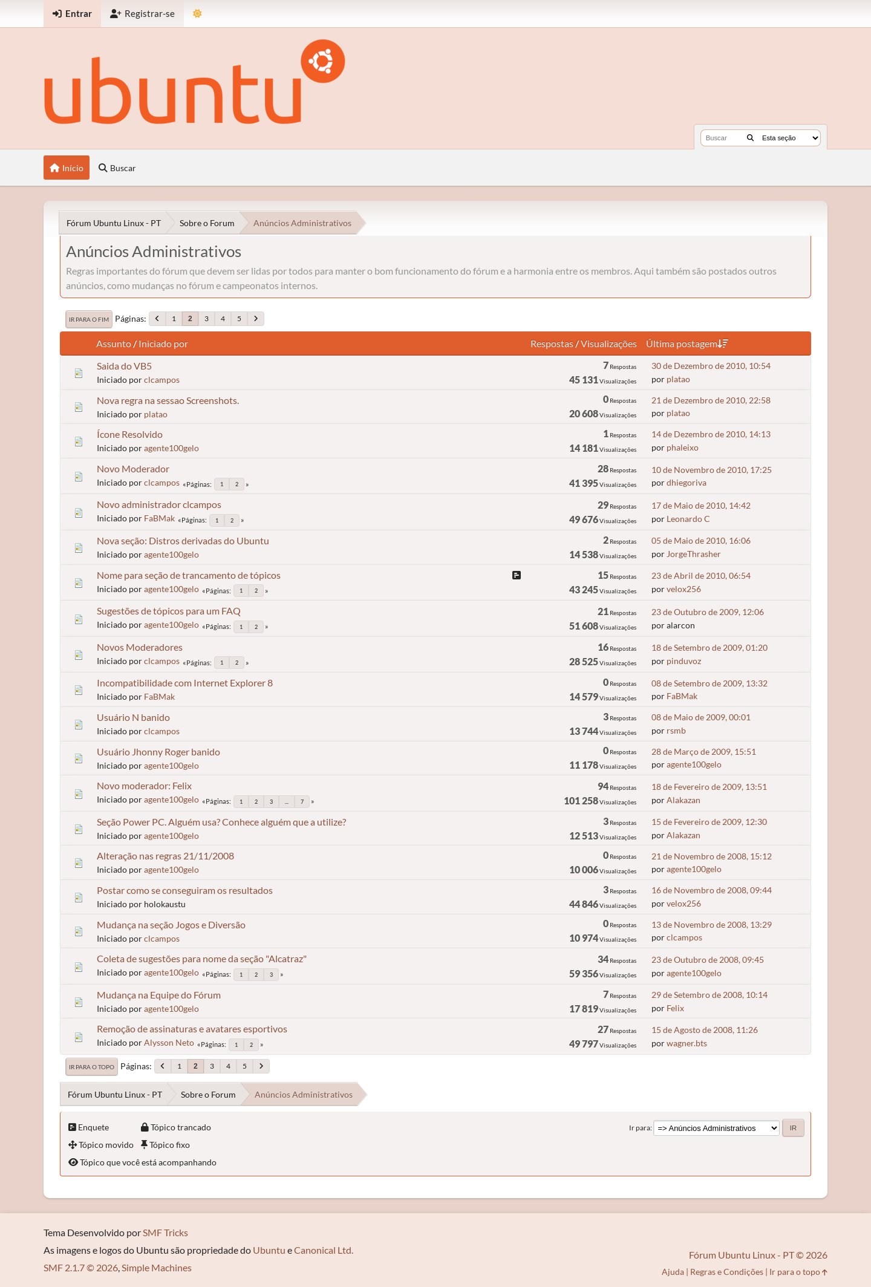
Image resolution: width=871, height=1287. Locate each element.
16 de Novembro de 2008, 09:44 (711, 890)
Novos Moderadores (140, 647)
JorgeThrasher (694, 554)
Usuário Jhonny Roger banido (158, 751)
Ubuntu (269, 1250)
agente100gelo (171, 448)
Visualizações (609, 343)
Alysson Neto (169, 1042)
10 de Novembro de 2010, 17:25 (711, 469)
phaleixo (683, 447)
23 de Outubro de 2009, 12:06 (707, 612)
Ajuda (673, 1271)
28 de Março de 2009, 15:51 (703, 751)
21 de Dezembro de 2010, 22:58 (711, 400)
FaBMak (159, 518)
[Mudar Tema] (197, 13)
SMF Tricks (165, 1232)
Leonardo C (688, 518)
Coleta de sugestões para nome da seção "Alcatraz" (202, 958)
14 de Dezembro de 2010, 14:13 (711, 434)
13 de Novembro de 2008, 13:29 (711, 924)
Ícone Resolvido (130, 434)
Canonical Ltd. (323, 1250)
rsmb (676, 730)
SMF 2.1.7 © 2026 (81, 1267)
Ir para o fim (89, 319)
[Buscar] (750, 137)
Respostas (551, 343)
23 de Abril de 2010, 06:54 (701, 575)
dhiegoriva (686, 482)
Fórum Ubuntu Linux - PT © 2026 (758, 1254)
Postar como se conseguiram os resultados (185, 890)
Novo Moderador (133, 468)
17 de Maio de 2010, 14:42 (701, 505)
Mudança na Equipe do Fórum (159, 994)
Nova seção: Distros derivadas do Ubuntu (183, 540)
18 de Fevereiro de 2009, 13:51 (709, 786)
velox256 (684, 589)
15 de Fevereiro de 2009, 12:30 (709, 821)
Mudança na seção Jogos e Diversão (171, 924)
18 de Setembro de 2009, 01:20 (709, 647)
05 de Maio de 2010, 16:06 (701, 540)
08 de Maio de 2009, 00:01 (701, 717)
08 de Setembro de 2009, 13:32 (709, 683)
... (287, 801)
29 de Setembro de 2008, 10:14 (709, 994)
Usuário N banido (133, 717)
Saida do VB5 (124, 365)
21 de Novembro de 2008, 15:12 (711, 856)
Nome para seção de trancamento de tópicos (189, 575)
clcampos (162, 379)
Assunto (113, 343)
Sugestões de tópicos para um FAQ (169, 610)
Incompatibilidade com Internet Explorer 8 (185, 682)
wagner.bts (687, 1043)
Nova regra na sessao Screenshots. (168, 400)
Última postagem (687, 343)
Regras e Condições (726, 1271)
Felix (675, 1008)
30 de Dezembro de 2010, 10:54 (711, 365)
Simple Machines (157, 1267)
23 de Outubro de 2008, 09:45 (707, 959)
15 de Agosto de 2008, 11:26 (704, 1030)
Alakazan (683, 800)
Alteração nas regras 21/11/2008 (165, 855)
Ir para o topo (91, 1066)
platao (678, 379)
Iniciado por (163, 343)
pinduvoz (684, 661)
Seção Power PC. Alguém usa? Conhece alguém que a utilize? (221, 821)
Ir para (639, 1128)
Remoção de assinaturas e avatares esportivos (192, 1028)
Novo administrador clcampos (159, 504)
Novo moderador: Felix (144, 785)
